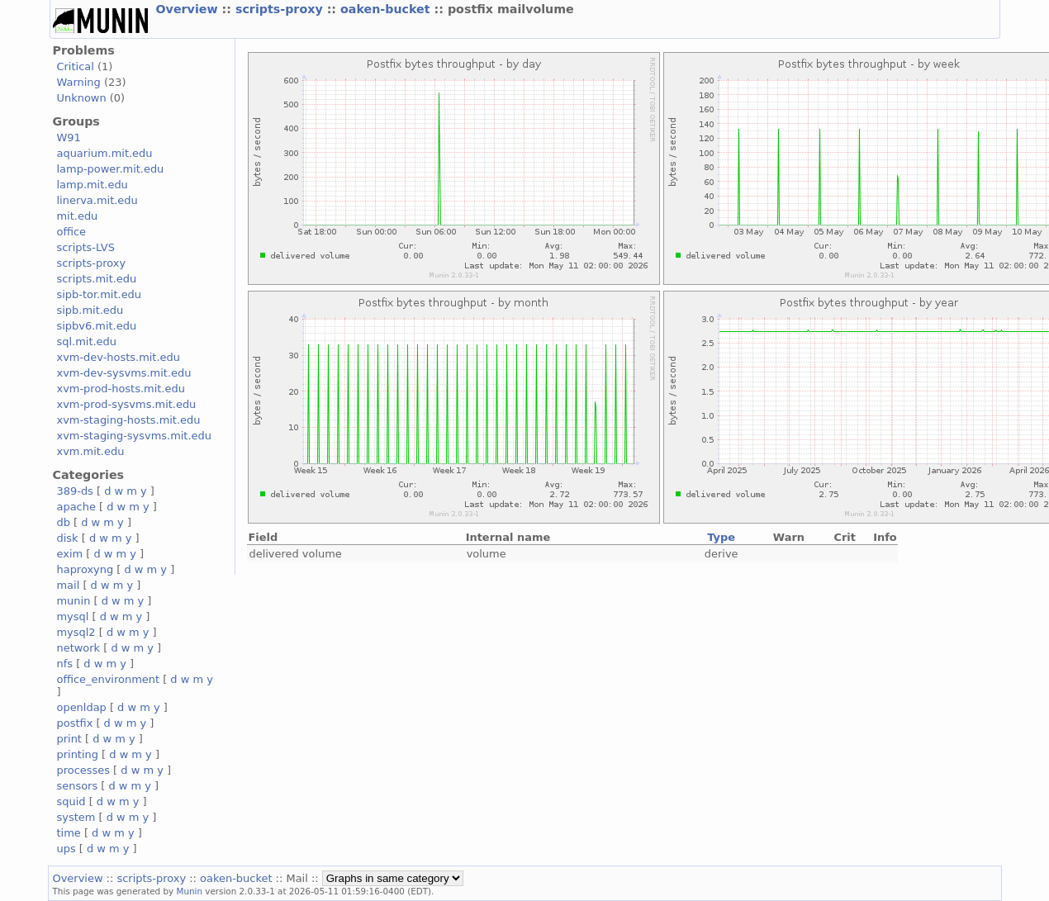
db (63, 522)
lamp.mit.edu (92, 184)
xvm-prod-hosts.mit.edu (121, 388)
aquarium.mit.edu (105, 153)
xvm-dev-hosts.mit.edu (118, 357)
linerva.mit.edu (97, 200)
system (76, 817)
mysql (73, 616)
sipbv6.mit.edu (97, 326)
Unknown (82, 98)
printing (77, 754)
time (69, 833)
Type (721, 537)
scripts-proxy (281, 9)
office (72, 231)
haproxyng (85, 569)
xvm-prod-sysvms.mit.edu (127, 404)
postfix (75, 723)
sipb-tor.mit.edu (99, 294)
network (79, 648)
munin (74, 601)
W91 (69, 137)
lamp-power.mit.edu (110, 169)
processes (84, 770)
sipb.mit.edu (90, 310)
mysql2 (76, 632)
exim (70, 554)
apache (76, 506)
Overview (189, 9)
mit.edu (77, 216)
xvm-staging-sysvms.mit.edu (134, 435)
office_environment (108, 679)
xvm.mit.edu (91, 451)
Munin (189, 891)
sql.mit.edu (87, 341)
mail (68, 585)
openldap (82, 707)
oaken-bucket (387, 9)
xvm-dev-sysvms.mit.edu (124, 373)
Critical (75, 66)
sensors (77, 786)
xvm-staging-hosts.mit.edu (129, 420)
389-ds (75, 491)
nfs (65, 663)
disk (67, 538)
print (69, 739)
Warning (79, 82)
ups (66, 848)
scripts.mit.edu (97, 279)
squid (71, 801)
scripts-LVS (86, 247)
